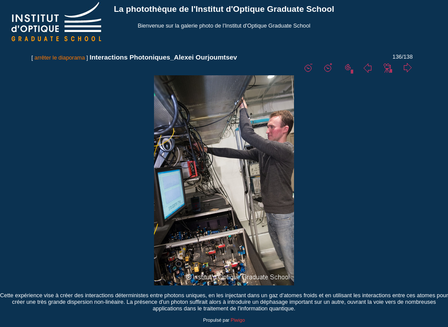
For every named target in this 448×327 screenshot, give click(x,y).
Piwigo (238, 320)
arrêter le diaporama (60, 57)
